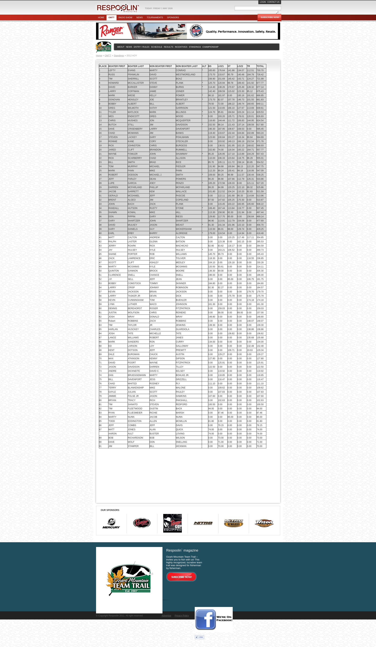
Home (101, 17)
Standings (195, 47)
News (139, 17)
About (121, 47)
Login (263, 2)
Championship (210, 47)
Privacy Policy (182, 615)
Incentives (181, 47)
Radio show (125, 17)
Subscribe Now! (270, 17)
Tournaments (155, 17)
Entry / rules (141, 47)
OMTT (108, 55)
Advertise (166, 615)
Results (168, 47)
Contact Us (273, 2)
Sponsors (173, 17)
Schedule (156, 47)
